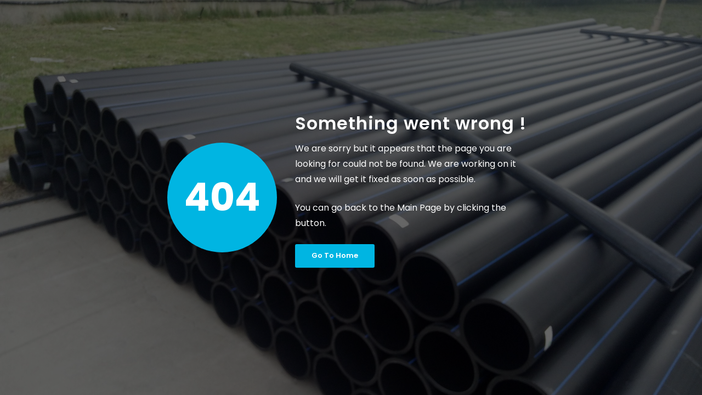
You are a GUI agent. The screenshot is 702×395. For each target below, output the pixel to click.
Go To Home (335, 255)
